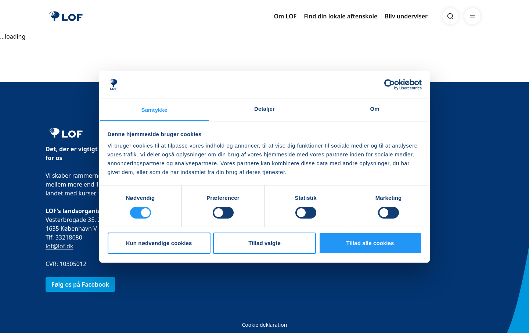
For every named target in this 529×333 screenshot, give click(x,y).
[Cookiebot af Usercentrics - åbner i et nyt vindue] (389, 84)
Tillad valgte (264, 243)
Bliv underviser (406, 16)
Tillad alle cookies (370, 243)
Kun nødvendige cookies (159, 243)
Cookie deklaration (264, 324)
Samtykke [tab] (154, 110)
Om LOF (285, 16)
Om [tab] (374, 109)
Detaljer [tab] (264, 109)
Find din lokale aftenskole (340, 16)
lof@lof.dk (59, 246)
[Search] (450, 16)
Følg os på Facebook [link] (80, 284)
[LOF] (66, 16)
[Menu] (472, 16)
